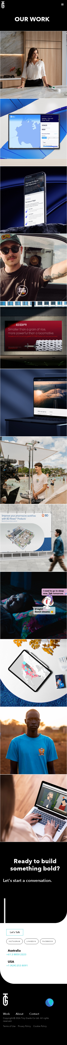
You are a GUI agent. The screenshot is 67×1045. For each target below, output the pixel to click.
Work (6, 1014)
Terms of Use (9, 1026)
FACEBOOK (47, 941)
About (19, 1014)
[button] (62, 4)
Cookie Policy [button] (40, 1026)
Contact (34, 1014)
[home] (2, 5)
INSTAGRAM (14, 941)
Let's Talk (15, 932)
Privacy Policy (24, 1026)
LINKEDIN (31, 941)
